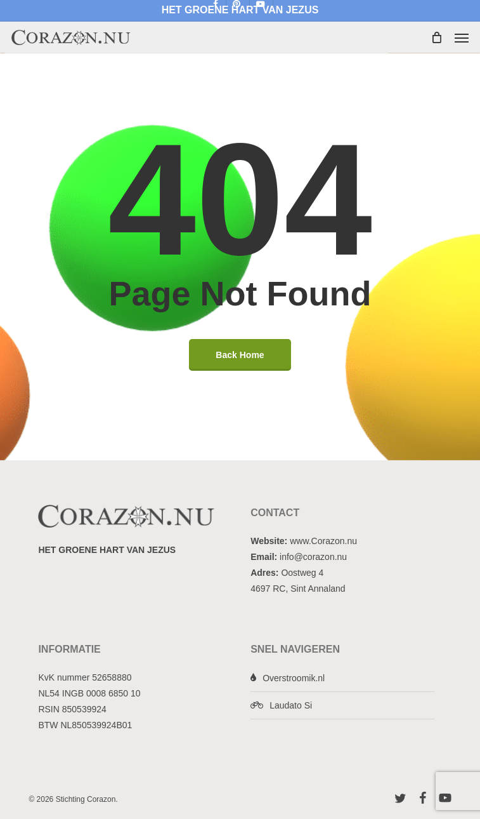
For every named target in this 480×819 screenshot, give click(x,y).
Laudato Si (290, 705)
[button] (462, 37)
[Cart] (436, 37)
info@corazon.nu (313, 557)
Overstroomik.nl (294, 678)
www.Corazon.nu (323, 541)
